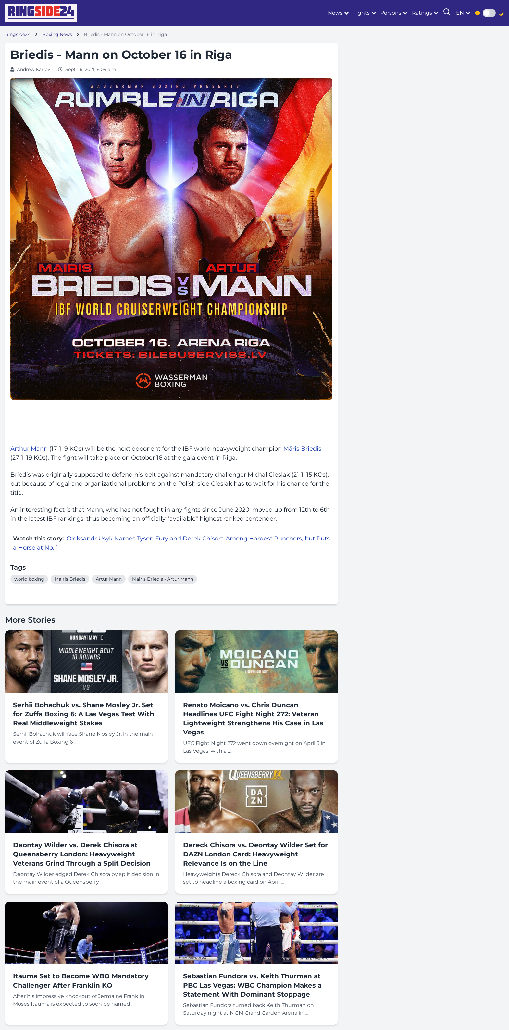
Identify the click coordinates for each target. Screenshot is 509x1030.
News (335, 13)
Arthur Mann (29, 448)
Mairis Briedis (70, 579)
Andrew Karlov (33, 69)
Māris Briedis (302, 448)
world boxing (29, 579)
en (460, 13)
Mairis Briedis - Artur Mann (162, 579)
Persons (390, 13)
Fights (361, 13)
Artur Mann (109, 579)
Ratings (422, 13)
